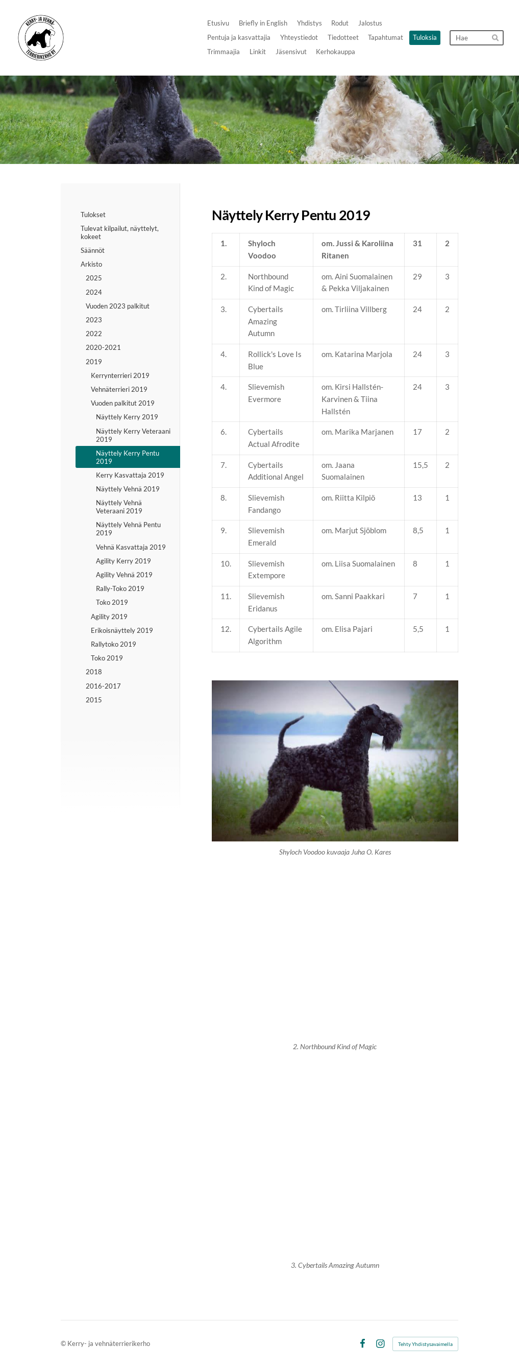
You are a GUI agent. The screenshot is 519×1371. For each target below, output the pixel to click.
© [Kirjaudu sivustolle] (64, 1343)
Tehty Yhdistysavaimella (425, 1344)
